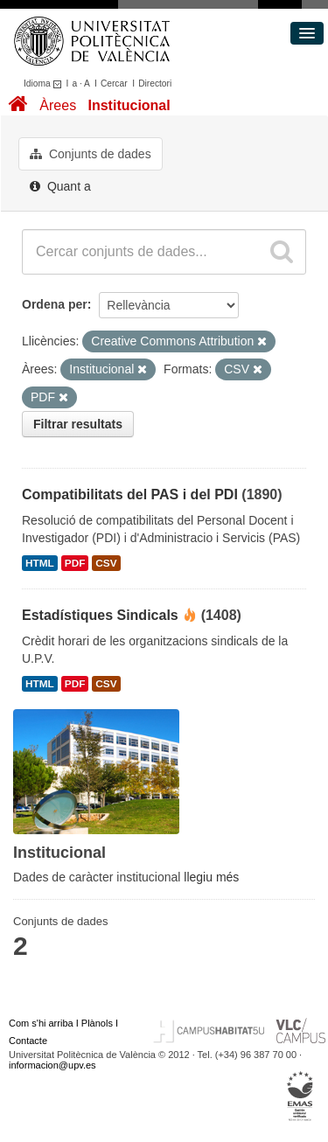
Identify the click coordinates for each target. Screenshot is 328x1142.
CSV (105, 563)
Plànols (97, 1023)
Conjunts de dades (90, 154)
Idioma (45, 83)
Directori (154, 83)
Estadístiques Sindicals (100, 615)
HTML (39, 563)
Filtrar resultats (77, 424)
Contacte (28, 1040)
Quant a (60, 186)
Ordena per (54, 304)
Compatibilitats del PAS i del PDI (130, 494)
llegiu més (211, 877)
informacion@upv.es (52, 1065)
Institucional (128, 105)
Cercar (114, 83)
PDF (75, 563)
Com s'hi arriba (41, 1023)
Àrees (57, 105)
